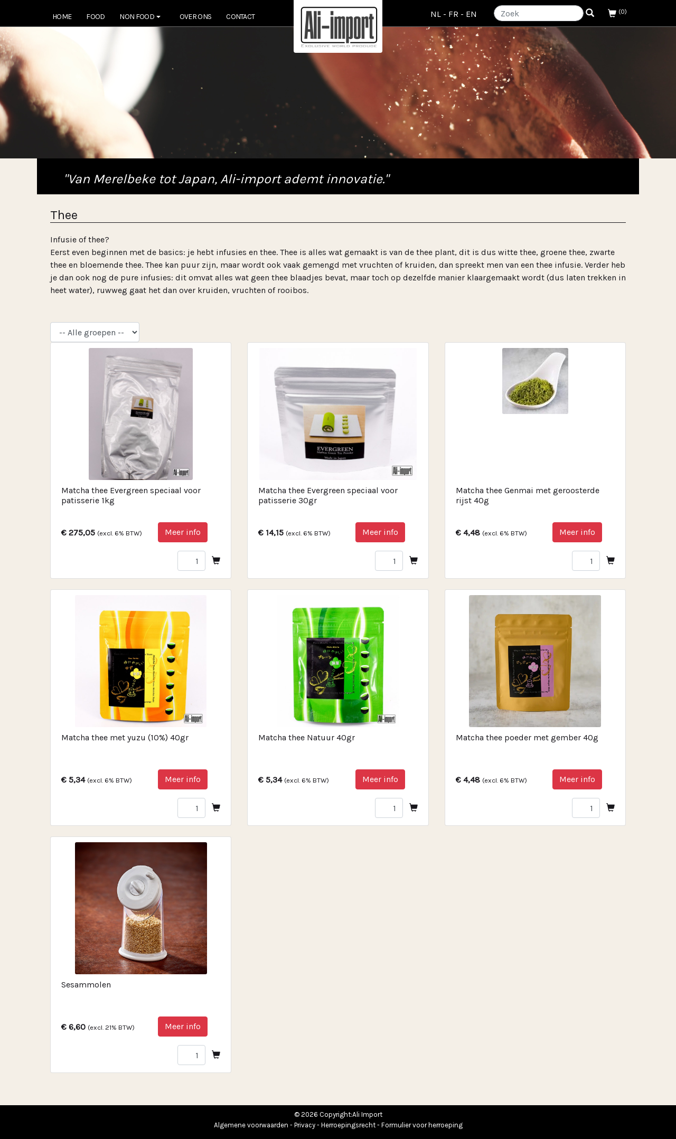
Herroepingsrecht (348, 1125)
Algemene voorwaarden (251, 1125)
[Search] (539, 13)
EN (471, 14)
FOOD (95, 16)
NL (435, 14)
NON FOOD (139, 16)
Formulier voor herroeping (422, 1125)
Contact (240, 16)
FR (453, 14)
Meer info (183, 532)
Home (61, 16)
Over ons (195, 16)
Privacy (304, 1125)
